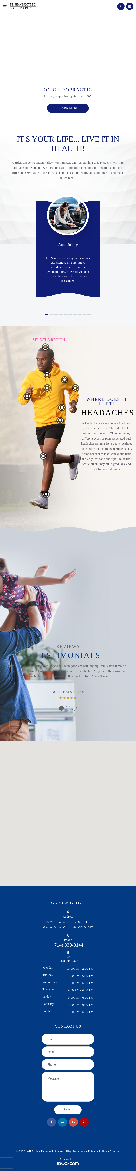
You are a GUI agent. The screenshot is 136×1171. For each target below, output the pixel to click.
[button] (46, 314)
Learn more (68, 108)
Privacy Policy (97, 1151)
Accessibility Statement (69, 1151)
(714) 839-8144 (68, 945)
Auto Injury (68, 244)
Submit (68, 1109)
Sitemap (115, 1151)
